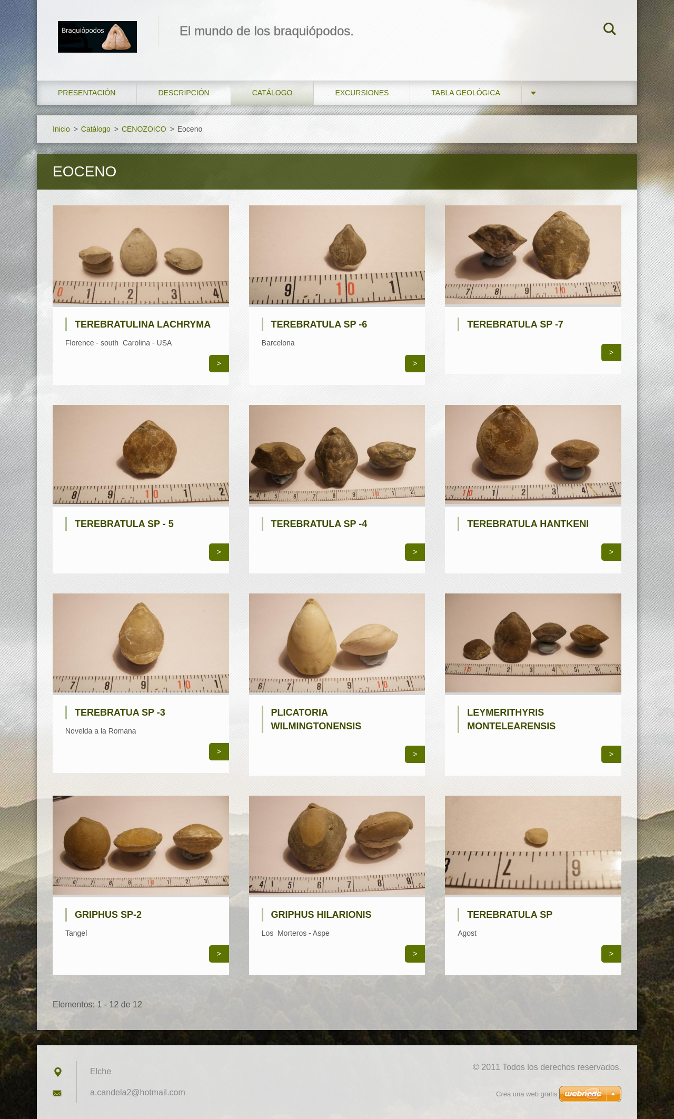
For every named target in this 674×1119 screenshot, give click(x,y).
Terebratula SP (509, 914)
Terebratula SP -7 (515, 324)
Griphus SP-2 (108, 914)
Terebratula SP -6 (319, 324)
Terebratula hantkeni (528, 524)
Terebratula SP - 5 (124, 524)
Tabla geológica (465, 92)
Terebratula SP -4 (319, 524)
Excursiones (362, 92)
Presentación (86, 92)
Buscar (609, 30)
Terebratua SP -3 (120, 712)
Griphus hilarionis (321, 914)
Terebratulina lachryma (143, 324)
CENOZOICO (144, 129)
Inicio (61, 129)
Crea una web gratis (526, 1094)
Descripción (183, 92)
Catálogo (272, 92)
